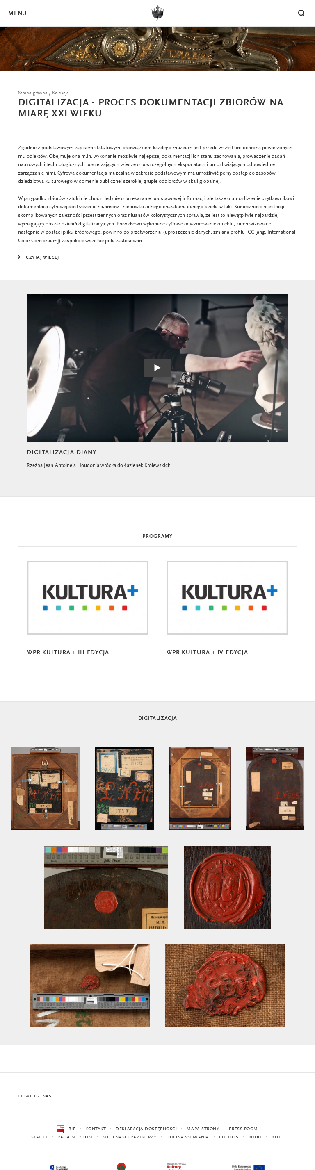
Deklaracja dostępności (146, 1129)
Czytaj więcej (42, 258)
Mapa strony (203, 1129)
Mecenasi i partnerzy (129, 1137)
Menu (17, 14)
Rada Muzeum (75, 1137)
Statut (39, 1137)
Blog (278, 1137)
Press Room (243, 1129)
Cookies (229, 1137)
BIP (66, 1129)
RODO (255, 1137)
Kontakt (95, 1129)
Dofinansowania (187, 1137)
